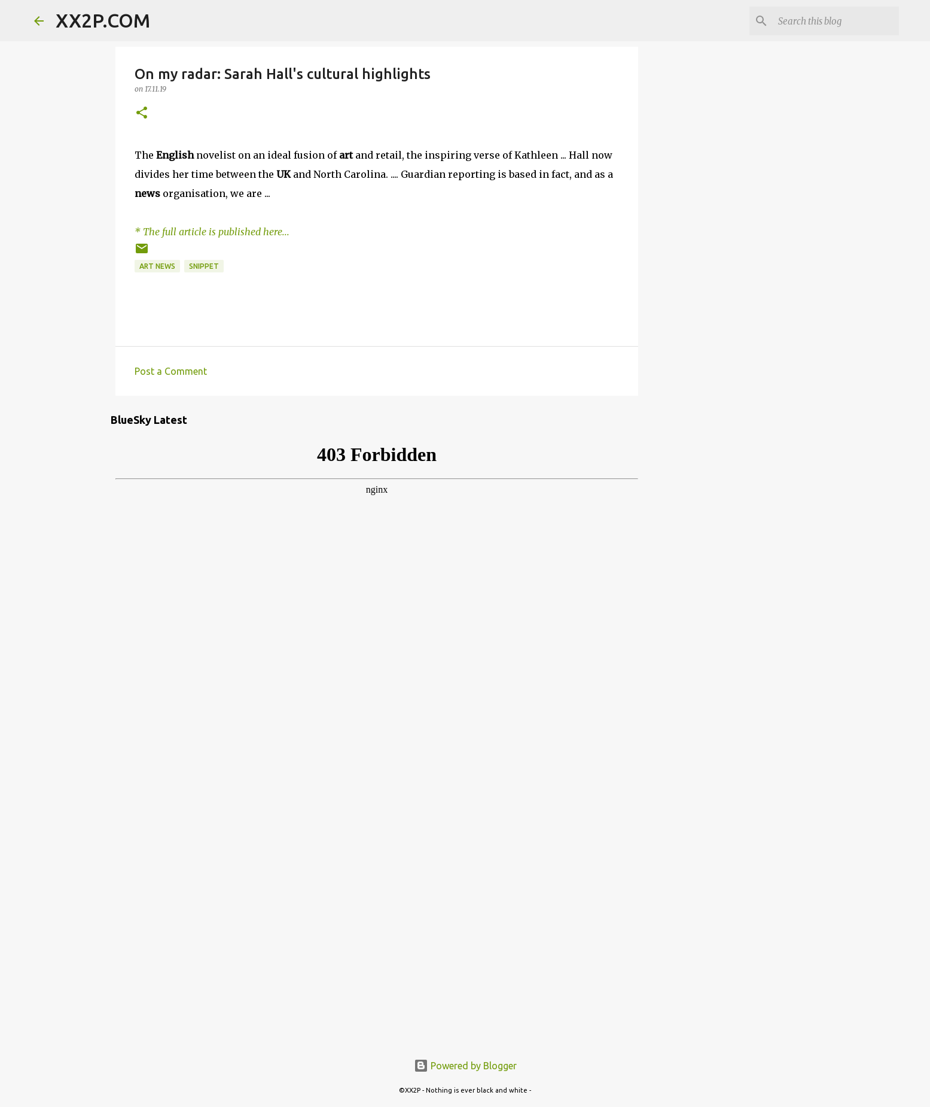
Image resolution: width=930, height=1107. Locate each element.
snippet (204, 266)
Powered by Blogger (465, 1065)
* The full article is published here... (212, 232)
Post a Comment (171, 371)
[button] (142, 113)
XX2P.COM (103, 20)
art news (157, 266)
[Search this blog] (836, 21)
